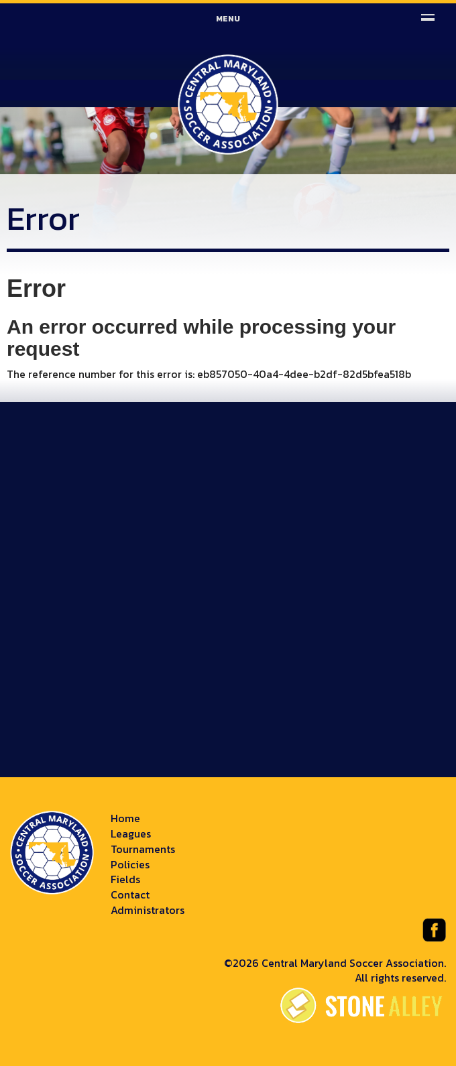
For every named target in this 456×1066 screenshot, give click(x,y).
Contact (130, 894)
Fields (125, 879)
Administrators (147, 910)
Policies (130, 864)
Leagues (131, 833)
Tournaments (143, 849)
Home (125, 818)
